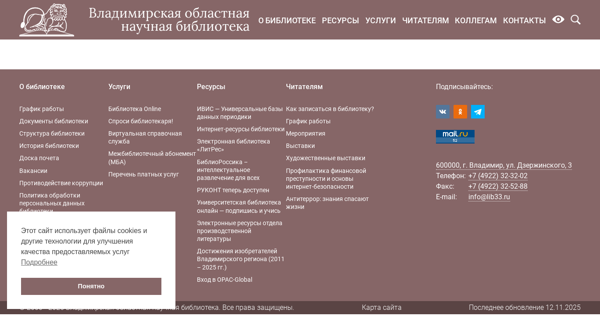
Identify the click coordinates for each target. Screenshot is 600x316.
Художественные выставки (325, 158)
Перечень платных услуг (143, 174)
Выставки (300, 145)
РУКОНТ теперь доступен (233, 190)
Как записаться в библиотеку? (330, 108)
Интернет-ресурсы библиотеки (241, 129)
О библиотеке (287, 20)
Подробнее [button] (39, 262)
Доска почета (39, 158)
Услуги (380, 20)
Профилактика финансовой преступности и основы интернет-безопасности (326, 178)
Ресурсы (340, 20)
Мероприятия (305, 133)
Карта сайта (382, 307)
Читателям (425, 20)
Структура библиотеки (52, 133)
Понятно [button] (91, 286)
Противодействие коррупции (61, 183)
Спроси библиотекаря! (140, 121)
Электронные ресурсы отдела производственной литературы (239, 230)
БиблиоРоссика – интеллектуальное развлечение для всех (228, 169)
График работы (41, 108)
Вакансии (33, 170)
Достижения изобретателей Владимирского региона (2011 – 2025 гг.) (241, 259)
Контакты (524, 20)
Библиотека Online (134, 108)
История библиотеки (49, 145)
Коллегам (476, 20)
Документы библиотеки (53, 121)
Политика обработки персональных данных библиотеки (52, 203)
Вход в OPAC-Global (224, 279)
